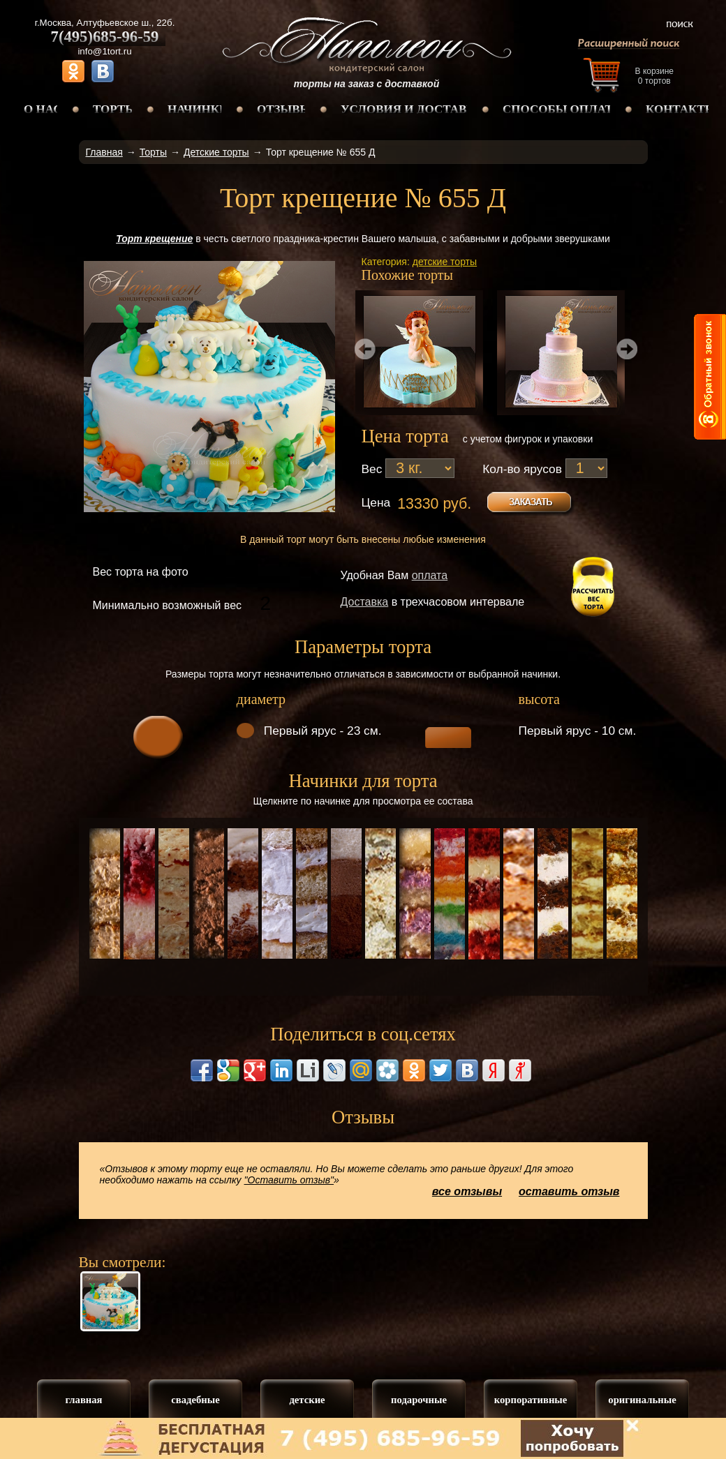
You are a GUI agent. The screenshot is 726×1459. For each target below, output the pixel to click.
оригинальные (642, 1399)
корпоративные (531, 1399)
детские (307, 1399)
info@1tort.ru (104, 51)
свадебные (195, 1399)
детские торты (445, 261)
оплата (430, 575)
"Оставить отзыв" (289, 1179)
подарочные (419, 1399)
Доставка (365, 602)
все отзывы (467, 1191)
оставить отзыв (569, 1191)
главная (83, 1399)
